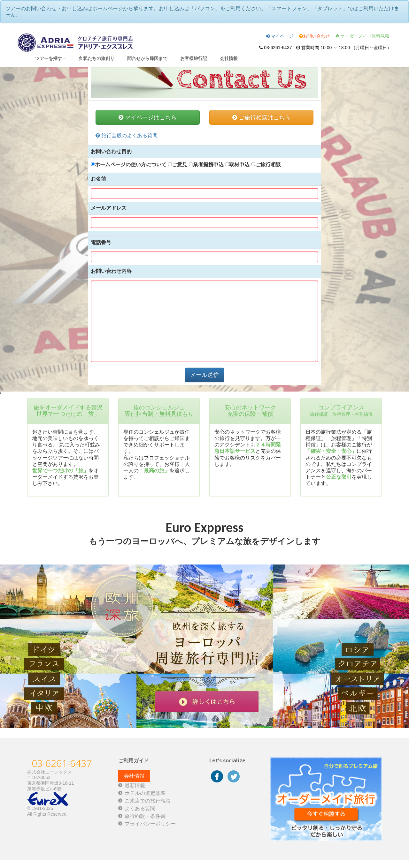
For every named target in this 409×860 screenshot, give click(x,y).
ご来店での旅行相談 (148, 801)
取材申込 (237, 164)
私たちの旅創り (96, 58)
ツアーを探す (50, 58)
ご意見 (177, 164)
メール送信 (204, 375)
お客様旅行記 (193, 58)
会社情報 (229, 58)
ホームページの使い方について (128, 164)
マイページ (279, 36)
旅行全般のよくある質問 (127, 135)
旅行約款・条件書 (145, 816)
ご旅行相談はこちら (261, 117)
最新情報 (135, 785)
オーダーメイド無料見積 (363, 36)
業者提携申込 (206, 164)
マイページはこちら (148, 117)
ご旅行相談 (266, 164)
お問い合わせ (314, 36)
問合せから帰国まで (147, 58)
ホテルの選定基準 (145, 793)
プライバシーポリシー (150, 823)
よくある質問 (140, 808)
